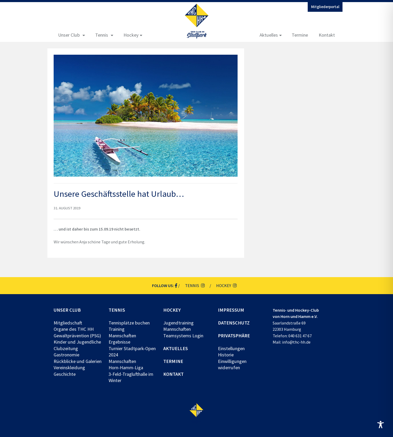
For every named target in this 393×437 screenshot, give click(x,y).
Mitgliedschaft (68, 323)
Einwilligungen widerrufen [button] (232, 364)
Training (117, 329)
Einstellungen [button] (231, 348)
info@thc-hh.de (296, 342)
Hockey (131, 35)
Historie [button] (226, 355)
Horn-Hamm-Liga (126, 368)
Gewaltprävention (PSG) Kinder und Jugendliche (77, 339)
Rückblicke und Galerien (78, 361)
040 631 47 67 (300, 335)
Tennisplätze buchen (129, 323)
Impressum (231, 310)
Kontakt (327, 35)
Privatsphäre (234, 336)
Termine (300, 35)
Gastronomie (66, 355)
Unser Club (69, 35)
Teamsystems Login (183, 336)
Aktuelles (269, 35)
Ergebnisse (119, 342)
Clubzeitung (66, 348)
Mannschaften (122, 336)
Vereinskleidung (69, 368)
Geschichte (65, 374)
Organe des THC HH (74, 329)
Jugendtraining (178, 323)
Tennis (101, 35)
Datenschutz (234, 323)
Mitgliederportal (325, 6)
